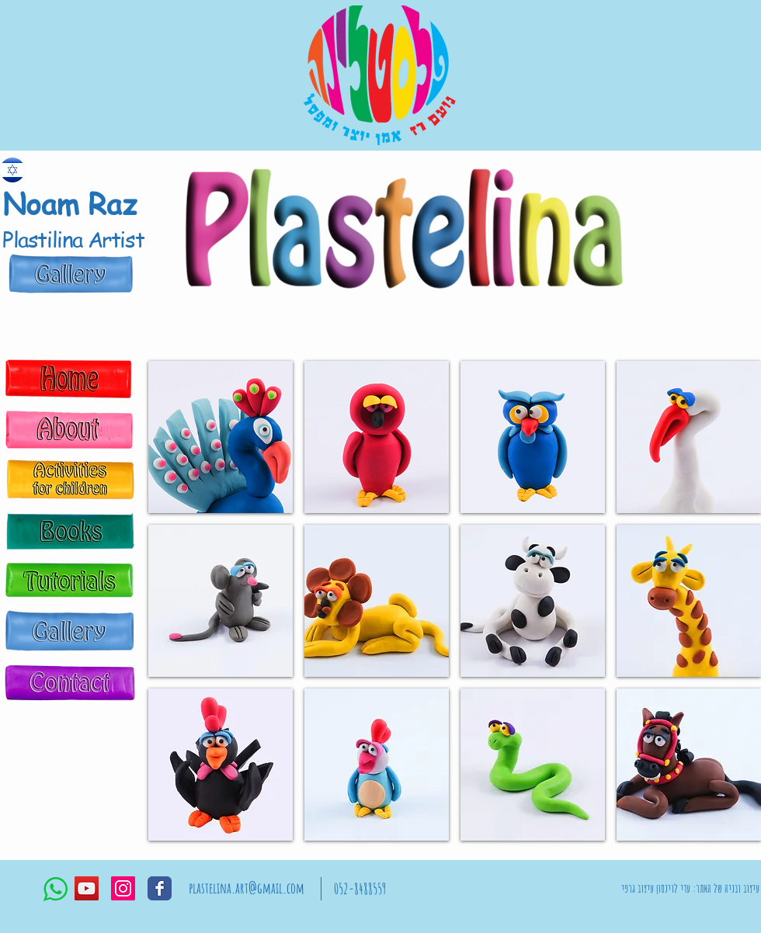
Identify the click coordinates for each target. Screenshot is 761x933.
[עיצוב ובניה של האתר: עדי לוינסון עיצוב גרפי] (690, 888)
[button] (220, 437)
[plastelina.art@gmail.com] (246, 888)
